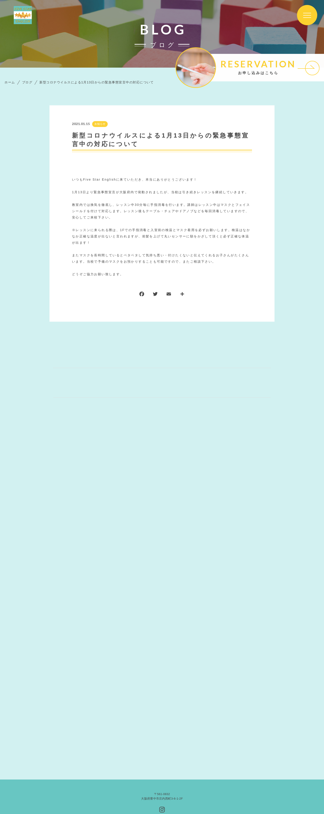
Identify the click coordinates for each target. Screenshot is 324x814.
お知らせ (99, 124)
